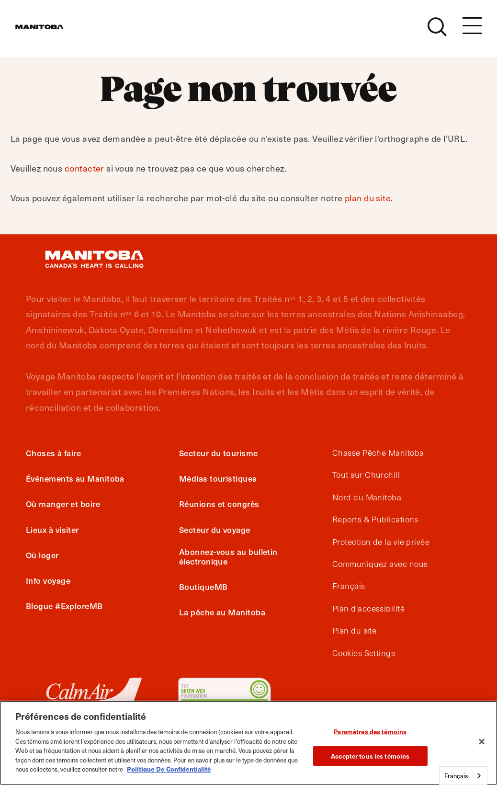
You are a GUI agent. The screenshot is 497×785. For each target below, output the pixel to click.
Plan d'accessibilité (368, 608)
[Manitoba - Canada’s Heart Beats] (51, 32)
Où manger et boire (63, 503)
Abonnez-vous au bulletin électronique (228, 556)
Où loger (42, 555)
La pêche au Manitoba (222, 612)
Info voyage (48, 580)
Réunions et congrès (219, 503)
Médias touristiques (218, 478)
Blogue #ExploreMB (64, 606)
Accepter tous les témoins (370, 756)
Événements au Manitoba (75, 478)
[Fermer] (481, 741)
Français (348, 586)
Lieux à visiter (52, 529)
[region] (248, 743)
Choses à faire (53, 453)
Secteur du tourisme (218, 453)
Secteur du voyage (214, 529)
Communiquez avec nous (380, 564)
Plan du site (354, 630)
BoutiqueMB (203, 586)
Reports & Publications (375, 519)
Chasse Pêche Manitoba (378, 453)
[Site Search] (437, 32)
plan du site (368, 197)
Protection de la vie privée (380, 542)
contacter (84, 168)
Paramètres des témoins (370, 731)
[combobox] (463, 775)
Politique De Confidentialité (169, 768)
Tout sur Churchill (366, 475)
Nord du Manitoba (366, 497)
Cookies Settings (363, 653)
